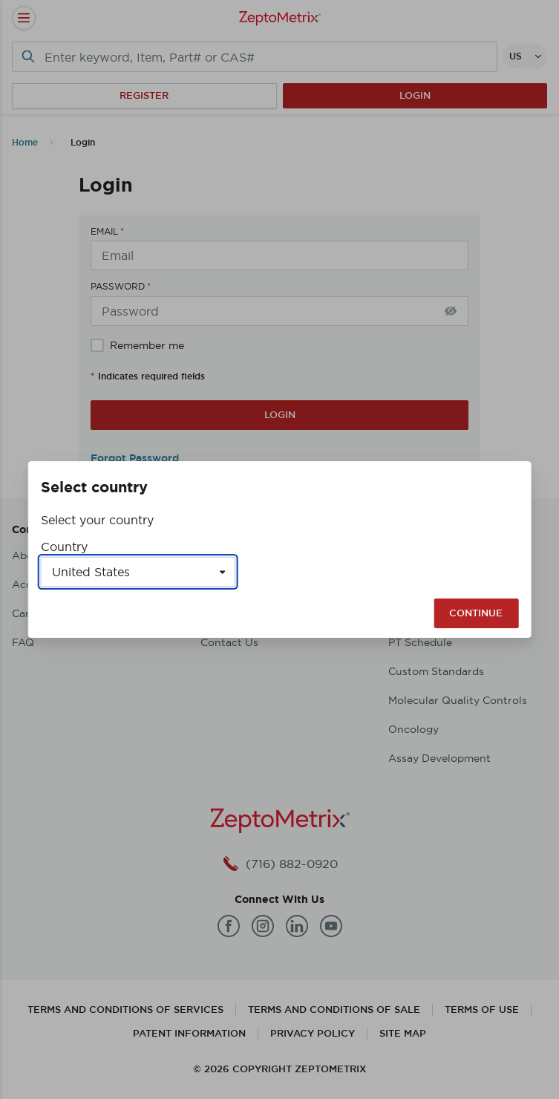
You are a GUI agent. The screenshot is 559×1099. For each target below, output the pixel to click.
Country (64, 546)
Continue (476, 613)
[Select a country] (138, 572)
